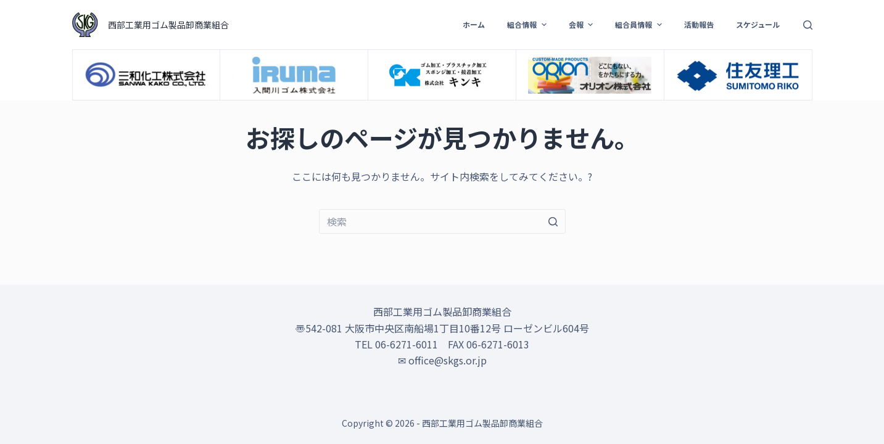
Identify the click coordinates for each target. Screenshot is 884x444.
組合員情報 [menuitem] (639, 24)
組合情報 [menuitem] (528, 24)
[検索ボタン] (553, 221)
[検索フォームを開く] (807, 25)
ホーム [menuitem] (474, 24)
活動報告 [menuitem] (699, 24)
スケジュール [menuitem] (758, 24)
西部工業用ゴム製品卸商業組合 (168, 24)
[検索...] (442, 221)
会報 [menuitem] (582, 24)
